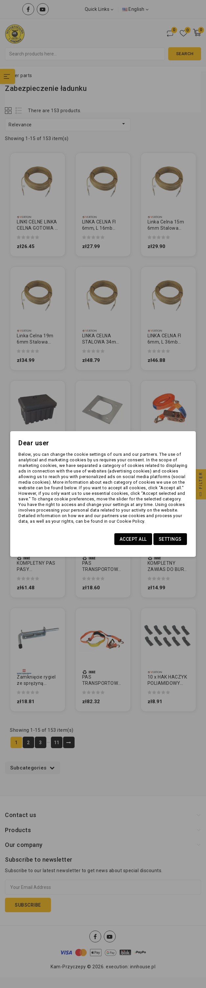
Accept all (133, 539)
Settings (170, 539)
